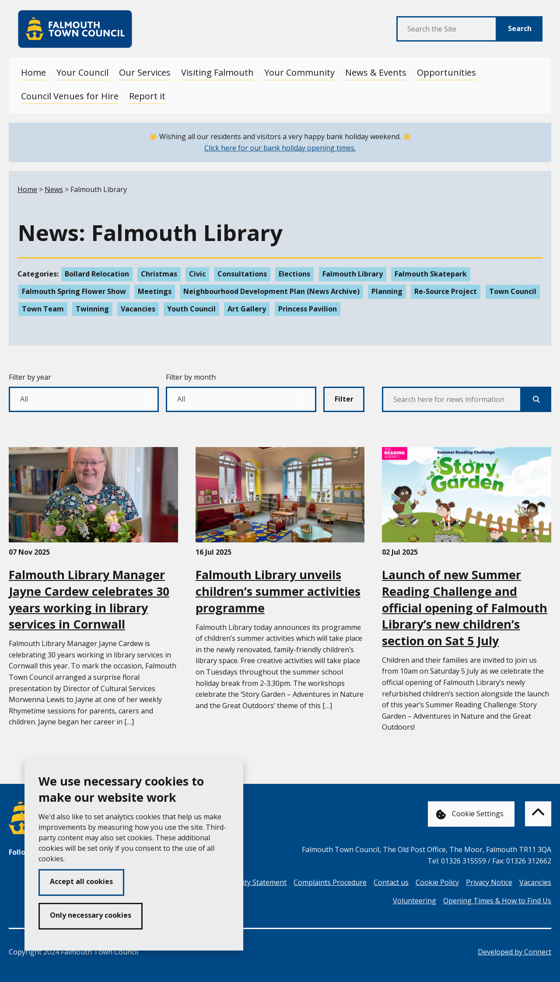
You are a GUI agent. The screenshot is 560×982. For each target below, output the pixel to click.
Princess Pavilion (307, 309)
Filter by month (191, 377)
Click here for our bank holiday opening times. (280, 148)
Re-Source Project (445, 291)
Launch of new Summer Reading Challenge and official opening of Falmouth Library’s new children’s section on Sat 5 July (464, 607)
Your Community (299, 72)
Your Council (82, 72)
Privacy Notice (489, 882)
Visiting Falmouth (217, 72)
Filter (344, 399)
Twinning (92, 309)
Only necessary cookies (90, 915)
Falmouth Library (352, 274)
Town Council (512, 291)
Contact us (391, 882)
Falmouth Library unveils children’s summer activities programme (278, 590)
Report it (147, 96)
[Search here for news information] (452, 399)
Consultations (242, 274)
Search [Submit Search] (520, 28)
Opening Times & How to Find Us (497, 900)
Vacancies (138, 309)
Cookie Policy (437, 882)
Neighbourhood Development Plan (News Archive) (271, 291)
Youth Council (191, 309)
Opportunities (446, 72)
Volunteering (414, 900)
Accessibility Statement (249, 882)
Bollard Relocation (97, 274)
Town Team (43, 309)
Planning (386, 291)
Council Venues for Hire (70, 96)
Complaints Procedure (330, 882)
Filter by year (30, 377)
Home (33, 72)
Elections (294, 274)
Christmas (159, 274)
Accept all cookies (81, 881)
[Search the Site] (446, 29)
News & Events (375, 72)
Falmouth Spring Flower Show (74, 291)
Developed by (514, 952)
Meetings (155, 291)
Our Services (145, 72)
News (54, 189)
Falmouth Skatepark (431, 274)
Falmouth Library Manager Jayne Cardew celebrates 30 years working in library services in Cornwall (89, 599)
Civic (197, 274)
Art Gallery (247, 309)
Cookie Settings (470, 814)
